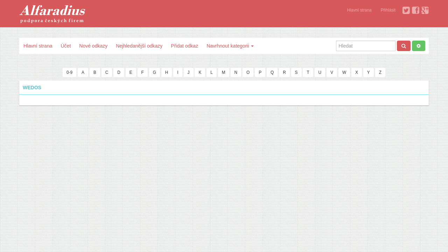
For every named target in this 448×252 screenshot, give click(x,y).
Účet (66, 46)
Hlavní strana (359, 10)
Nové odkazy (93, 46)
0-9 (69, 72)
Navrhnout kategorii (230, 46)
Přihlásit (388, 10)
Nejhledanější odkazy (139, 46)
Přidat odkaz (184, 46)
